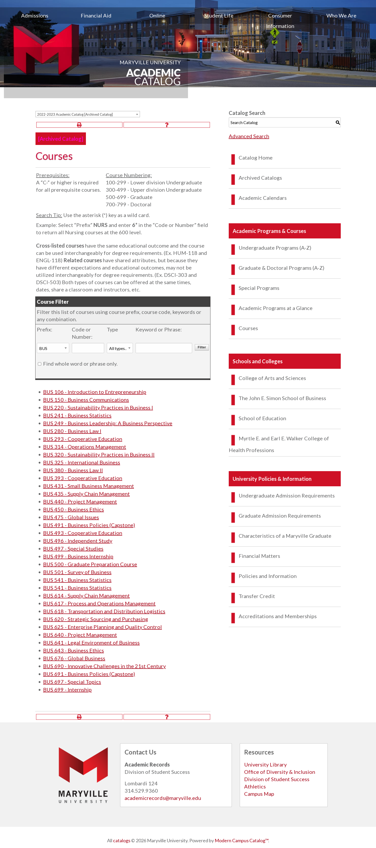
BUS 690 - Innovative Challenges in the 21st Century (104, 666)
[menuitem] (34, 20)
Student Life (218, 15)
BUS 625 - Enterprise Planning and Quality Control (102, 627)
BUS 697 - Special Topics (72, 682)
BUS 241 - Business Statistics (77, 415)
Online (157, 15)
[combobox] (88, 114)
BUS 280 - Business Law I (72, 431)
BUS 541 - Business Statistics (77, 580)
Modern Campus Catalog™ (241, 840)
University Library (265, 764)
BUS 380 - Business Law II (73, 470)
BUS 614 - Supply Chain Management (86, 595)
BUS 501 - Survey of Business (77, 572)
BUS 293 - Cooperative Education (82, 439)
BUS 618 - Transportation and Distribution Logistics (104, 611)
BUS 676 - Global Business (74, 658)
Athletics (255, 786)
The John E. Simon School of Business (282, 398)
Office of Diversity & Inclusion (279, 772)
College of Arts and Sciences (272, 378)
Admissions (34, 15)
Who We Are (341, 15)
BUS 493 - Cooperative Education (82, 533)
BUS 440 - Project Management (80, 501)
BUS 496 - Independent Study (77, 540)
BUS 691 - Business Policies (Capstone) (89, 674)
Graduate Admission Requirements (280, 515)
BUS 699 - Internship (67, 689)
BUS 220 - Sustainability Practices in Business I (98, 407)
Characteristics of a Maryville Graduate (285, 536)
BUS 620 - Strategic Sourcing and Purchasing (95, 619)
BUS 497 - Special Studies (73, 548)
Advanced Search (249, 136)
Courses (248, 328)
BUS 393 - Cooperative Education (82, 478)
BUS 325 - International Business (81, 462)
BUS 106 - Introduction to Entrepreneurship (94, 392)
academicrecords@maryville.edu (163, 798)
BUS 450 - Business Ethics (73, 509)
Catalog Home (256, 157)
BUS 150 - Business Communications (86, 399)
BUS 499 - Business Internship (78, 556)
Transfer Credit (257, 596)
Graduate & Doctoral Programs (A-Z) (281, 268)
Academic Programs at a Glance (276, 308)
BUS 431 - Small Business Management (88, 486)
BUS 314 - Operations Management (84, 446)
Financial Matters (259, 556)
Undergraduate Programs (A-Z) (275, 247)
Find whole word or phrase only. (80, 363)
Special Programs (259, 288)
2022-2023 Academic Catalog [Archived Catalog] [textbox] (75, 114)
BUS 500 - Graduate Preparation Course (90, 564)
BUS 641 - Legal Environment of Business (91, 642)
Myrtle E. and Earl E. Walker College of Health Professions (279, 444)
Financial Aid (96, 15)
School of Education (262, 418)
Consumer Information (280, 20)
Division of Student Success (276, 779)
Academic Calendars (263, 198)
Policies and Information (268, 576)
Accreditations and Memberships (278, 616)
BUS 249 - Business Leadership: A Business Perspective (107, 423)
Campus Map (259, 794)
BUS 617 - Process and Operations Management (99, 603)
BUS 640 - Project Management (80, 634)
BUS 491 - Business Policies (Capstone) (89, 525)
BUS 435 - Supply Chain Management (86, 493)
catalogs (121, 840)
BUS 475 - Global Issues (71, 517)
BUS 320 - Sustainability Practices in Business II (99, 454)
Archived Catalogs (260, 177)
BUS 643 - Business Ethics (73, 650)
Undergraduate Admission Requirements (287, 495)
